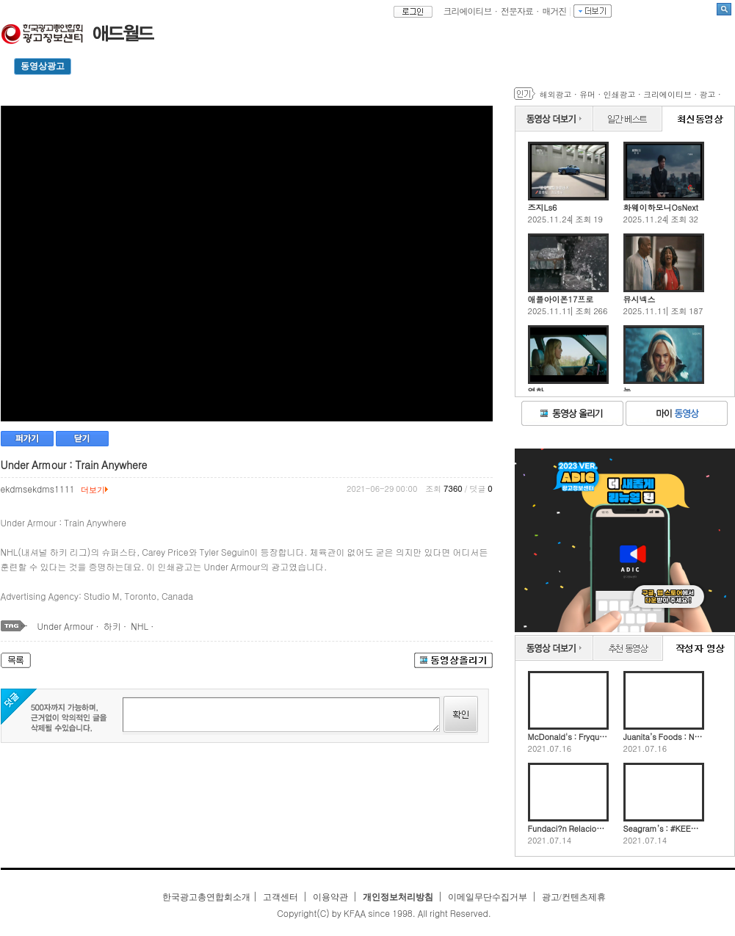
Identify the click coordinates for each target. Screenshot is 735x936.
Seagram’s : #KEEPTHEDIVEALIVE (663, 828)
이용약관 (330, 897)
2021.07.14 (550, 840)
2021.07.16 (550, 749)
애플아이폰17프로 (561, 299)
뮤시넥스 (639, 299)
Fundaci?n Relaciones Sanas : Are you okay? (568, 828)
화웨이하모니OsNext (660, 207)
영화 (536, 390)
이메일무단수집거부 (487, 897)
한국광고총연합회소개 (206, 897)
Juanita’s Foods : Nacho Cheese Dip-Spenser (663, 736)
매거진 (555, 10)
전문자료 (517, 10)
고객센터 (280, 897)
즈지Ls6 (542, 207)
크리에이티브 (467, 10)
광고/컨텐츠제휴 (574, 897)
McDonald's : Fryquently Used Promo (568, 736)
